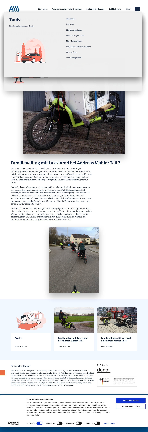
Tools (128, 8)
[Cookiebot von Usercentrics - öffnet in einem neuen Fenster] (13, 428)
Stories (21, 22)
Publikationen (115, 8)
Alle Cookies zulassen (131, 405)
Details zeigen (109, 428)
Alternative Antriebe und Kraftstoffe (67, 8)
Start (13, 22)
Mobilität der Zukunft (95, 8)
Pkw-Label (42, 8)
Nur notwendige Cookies (131, 411)
